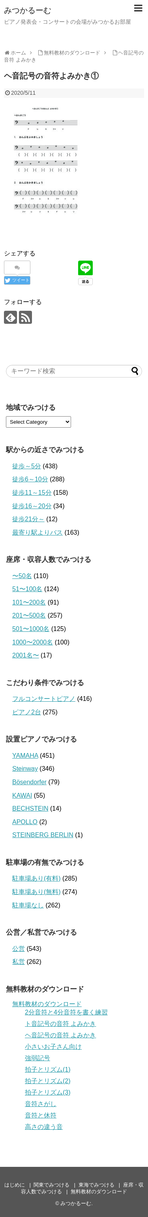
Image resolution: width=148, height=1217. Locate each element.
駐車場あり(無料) (36, 891)
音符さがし (40, 1104)
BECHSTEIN (30, 808)
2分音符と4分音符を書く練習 (66, 1012)
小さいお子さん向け (53, 1046)
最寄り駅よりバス (37, 532)
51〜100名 (27, 589)
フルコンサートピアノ (43, 698)
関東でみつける (51, 1185)
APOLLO (24, 822)
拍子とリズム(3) (48, 1092)
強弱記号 (37, 1058)
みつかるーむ (27, 10)
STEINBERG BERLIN (42, 835)
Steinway (25, 768)
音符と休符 (40, 1115)
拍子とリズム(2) (48, 1081)
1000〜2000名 (32, 642)
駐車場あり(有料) (36, 878)
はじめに (14, 1185)
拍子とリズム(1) (48, 1069)
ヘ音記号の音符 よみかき (60, 1035)
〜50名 (22, 576)
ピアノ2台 (26, 712)
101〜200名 (29, 602)
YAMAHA (25, 755)
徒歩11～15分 (32, 492)
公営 (18, 948)
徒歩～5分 (26, 466)
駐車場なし (28, 905)
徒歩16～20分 (32, 506)
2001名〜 (25, 655)
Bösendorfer (29, 782)
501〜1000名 (30, 628)
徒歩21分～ (28, 519)
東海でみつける (96, 1185)
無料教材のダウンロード (47, 1004)
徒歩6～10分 (30, 479)
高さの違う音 (44, 1126)
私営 (18, 961)
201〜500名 (29, 615)
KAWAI (22, 795)
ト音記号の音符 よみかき (60, 1023)
